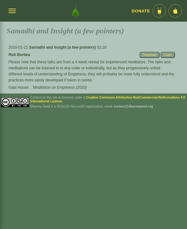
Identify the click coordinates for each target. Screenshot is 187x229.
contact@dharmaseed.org (133, 106)
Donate (141, 11)
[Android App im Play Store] (159, 10)
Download (149, 55)
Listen (167, 55)
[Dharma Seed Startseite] (75, 11)
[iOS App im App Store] (175, 10)
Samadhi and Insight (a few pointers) (63, 47)
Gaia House (19, 87)
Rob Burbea (19, 54)
